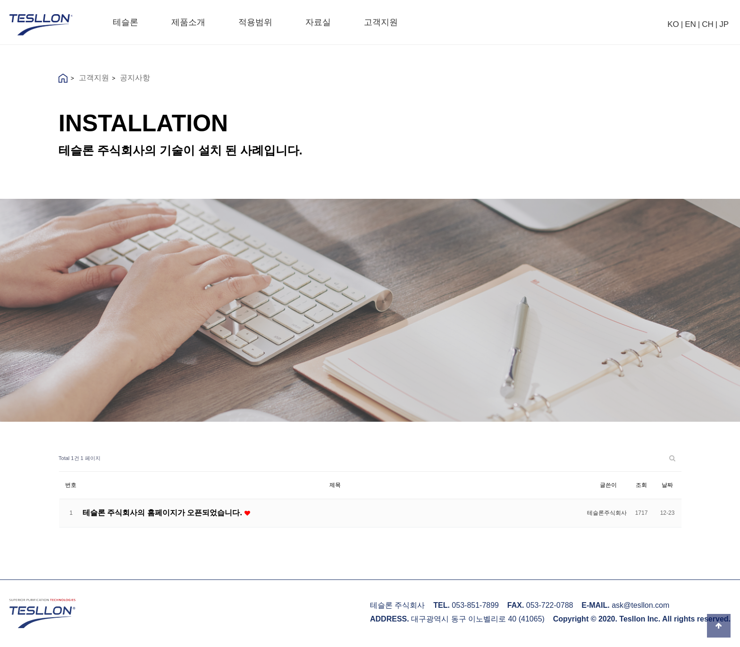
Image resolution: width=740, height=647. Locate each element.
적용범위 (255, 22)
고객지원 (381, 22)
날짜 (667, 485)
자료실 (318, 22)
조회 (641, 485)
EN (690, 24)
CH (708, 24)
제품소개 (188, 22)
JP (724, 24)
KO (673, 24)
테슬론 (125, 22)
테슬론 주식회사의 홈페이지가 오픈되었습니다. (163, 512)
